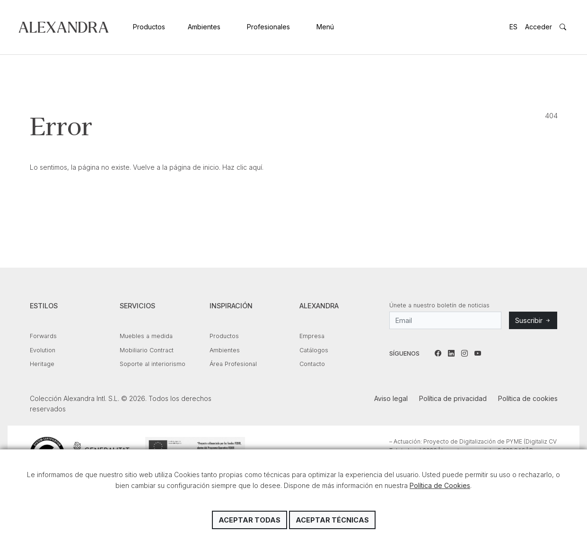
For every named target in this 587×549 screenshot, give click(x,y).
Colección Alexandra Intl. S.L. (63, 27)
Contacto (312, 363)
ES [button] (513, 27)
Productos (149, 27)
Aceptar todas (249, 520)
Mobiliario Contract (147, 350)
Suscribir (533, 320)
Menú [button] (325, 27)
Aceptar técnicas (332, 520)
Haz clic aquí (242, 167)
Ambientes (204, 27)
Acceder (538, 27)
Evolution (42, 350)
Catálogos (313, 350)
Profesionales (268, 27)
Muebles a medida (146, 336)
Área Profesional (233, 363)
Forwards (43, 336)
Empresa (311, 336)
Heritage (42, 363)
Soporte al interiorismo (152, 363)
